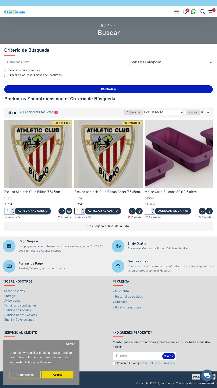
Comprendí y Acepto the (144, 363)
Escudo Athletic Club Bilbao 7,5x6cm (32, 192)
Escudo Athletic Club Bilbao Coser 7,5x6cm (107, 192)
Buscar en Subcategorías (22, 70)
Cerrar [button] (70, 343)
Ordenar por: (134, 112)
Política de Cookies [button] (37, 362)
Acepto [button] (58, 374)
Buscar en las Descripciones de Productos (33, 75)
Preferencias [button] (25, 374)
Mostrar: (193, 112)
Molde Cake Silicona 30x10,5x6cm (171, 192)
